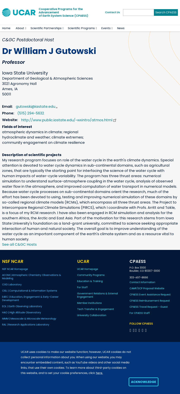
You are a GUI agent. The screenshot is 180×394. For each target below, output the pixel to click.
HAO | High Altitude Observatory (21, 312)
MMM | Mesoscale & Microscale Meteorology (29, 318)
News (120, 28)
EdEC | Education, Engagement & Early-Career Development (30, 298)
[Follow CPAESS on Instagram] (143, 330)
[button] (25, 28)
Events (106, 28)
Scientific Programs (81, 28)
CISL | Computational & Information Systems (29, 290)
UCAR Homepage (87, 269)
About (20, 28)
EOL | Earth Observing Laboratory (22, 306)
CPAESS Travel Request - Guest (149, 307)
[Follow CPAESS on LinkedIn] (140, 330)
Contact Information (142, 282)
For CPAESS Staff (140, 313)
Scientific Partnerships (46, 28)
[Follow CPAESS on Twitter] (136, 330)
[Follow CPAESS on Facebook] (131, 330)
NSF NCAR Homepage (15, 269)
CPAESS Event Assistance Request (150, 294)
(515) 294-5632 (30, 113)
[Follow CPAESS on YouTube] (146, 330)
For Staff (82, 287)
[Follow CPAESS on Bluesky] (133, 330)
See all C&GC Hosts (19, 244)
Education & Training (90, 281)
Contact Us (112, 12)
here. (99, 373)
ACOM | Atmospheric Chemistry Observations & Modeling (31, 276)
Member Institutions (89, 303)
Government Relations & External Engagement (97, 295)
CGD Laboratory (12, 284)
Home (6, 28)
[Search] (138, 12)
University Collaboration (91, 315)
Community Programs (91, 275)
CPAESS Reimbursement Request (150, 300)
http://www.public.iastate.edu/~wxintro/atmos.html (69, 120)
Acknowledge (143, 382)
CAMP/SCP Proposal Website (147, 288)
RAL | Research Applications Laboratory (25, 324)
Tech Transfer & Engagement (95, 309)
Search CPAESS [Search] (165, 12)
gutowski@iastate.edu (37, 106)
